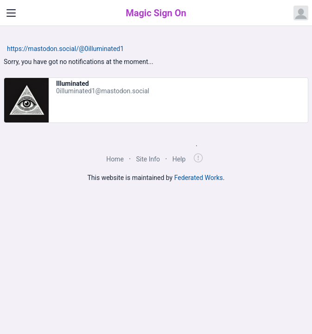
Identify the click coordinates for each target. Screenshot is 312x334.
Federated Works (198, 177)
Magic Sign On (156, 13)
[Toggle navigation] (11, 13)
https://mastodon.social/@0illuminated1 (65, 48)
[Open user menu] (300, 13)
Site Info (148, 159)
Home (115, 159)
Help (179, 159)
